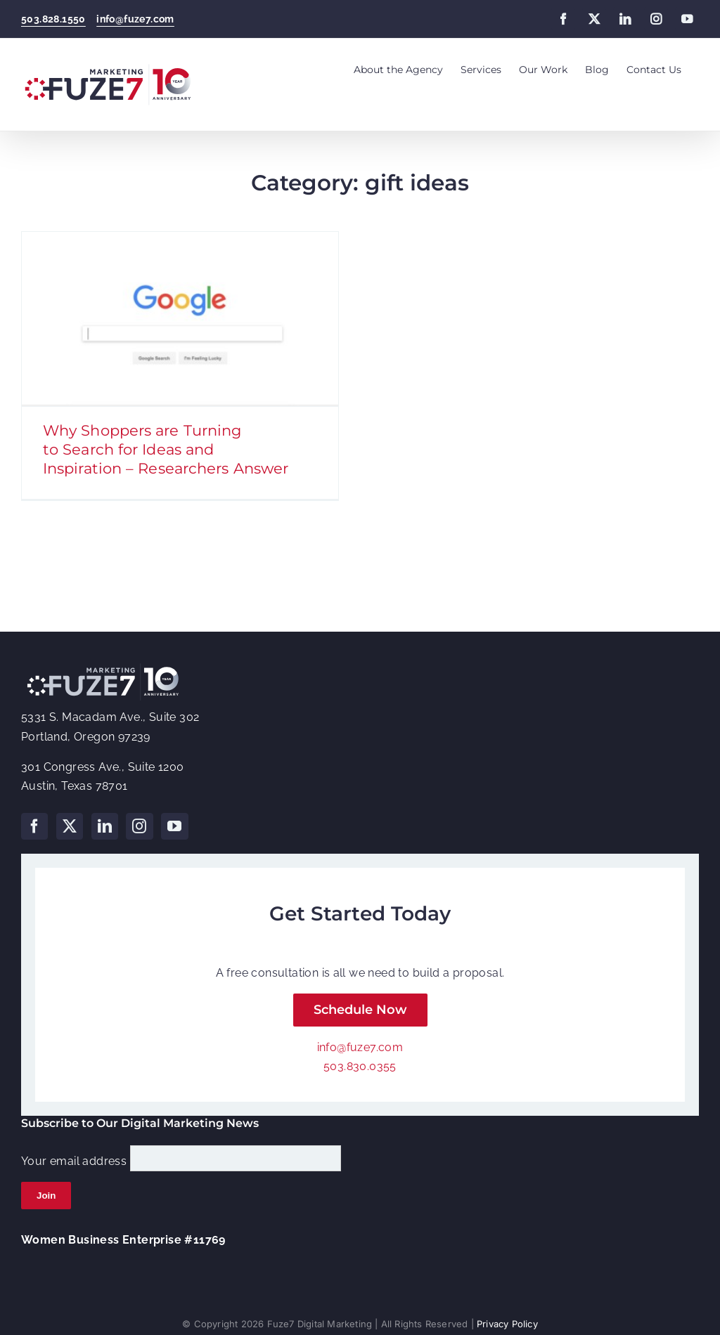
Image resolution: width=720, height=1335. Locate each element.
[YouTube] (174, 820)
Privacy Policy (507, 1318)
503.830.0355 (360, 1060)
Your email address (74, 1154)
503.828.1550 (53, 19)
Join (46, 1190)
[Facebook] (34, 820)
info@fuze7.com (135, 19)
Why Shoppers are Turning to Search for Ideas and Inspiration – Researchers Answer (165, 449)
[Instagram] (139, 820)
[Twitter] (69, 820)
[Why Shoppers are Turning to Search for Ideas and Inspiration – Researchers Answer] (180, 319)
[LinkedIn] (104, 820)
